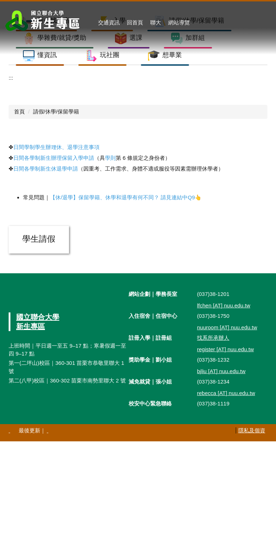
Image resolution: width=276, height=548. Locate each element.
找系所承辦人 (213, 444)
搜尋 (266, 22)
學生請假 (38, 345)
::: (11, 184)
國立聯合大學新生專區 (37, 428)
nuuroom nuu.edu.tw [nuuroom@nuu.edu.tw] (227, 434)
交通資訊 (109, 22)
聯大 (155, 22)
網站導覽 (179, 22)
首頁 (19, 218)
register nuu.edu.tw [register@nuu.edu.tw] (225, 456)
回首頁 (135, 22)
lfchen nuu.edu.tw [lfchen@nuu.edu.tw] (223, 412)
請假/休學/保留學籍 (56, 218)
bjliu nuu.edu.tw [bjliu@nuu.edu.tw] (221, 478)
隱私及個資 (251, 537)
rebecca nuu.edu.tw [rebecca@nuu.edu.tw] (226, 500)
